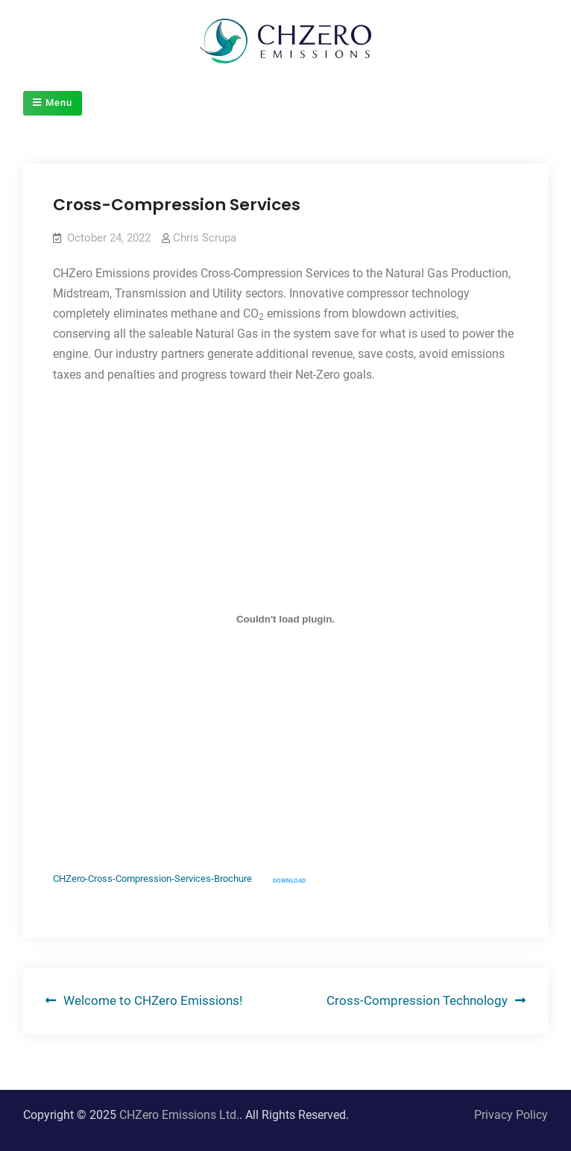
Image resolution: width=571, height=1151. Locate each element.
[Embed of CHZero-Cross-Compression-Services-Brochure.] (285, 619)
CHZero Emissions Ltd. (179, 1115)
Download (289, 880)
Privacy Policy (511, 1115)
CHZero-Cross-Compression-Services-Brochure (152, 879)
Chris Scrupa (204, 238)
